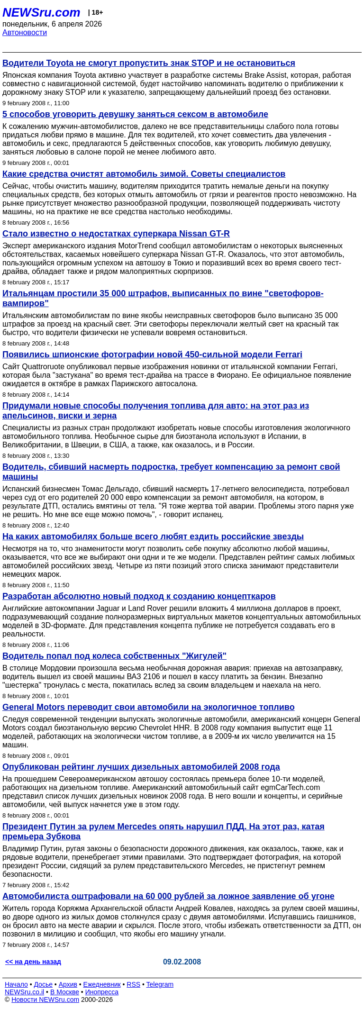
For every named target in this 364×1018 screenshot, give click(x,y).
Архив (68, 984)
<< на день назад (33, 961)
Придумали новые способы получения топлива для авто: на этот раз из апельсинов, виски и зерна (155, 410)
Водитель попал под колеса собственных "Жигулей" (114, 656)
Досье (43, 984)
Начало (16, 984)
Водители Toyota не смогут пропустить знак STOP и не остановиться (148, 63)
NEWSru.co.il (24, 992)
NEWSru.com (41, 12)
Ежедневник (102, 984)
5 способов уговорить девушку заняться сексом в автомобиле (135, 114)
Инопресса (102, 992)
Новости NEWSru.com (45, 999)
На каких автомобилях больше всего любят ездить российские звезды (153, 536)
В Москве (64, 992)
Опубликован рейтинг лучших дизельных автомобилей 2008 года (141, 767)
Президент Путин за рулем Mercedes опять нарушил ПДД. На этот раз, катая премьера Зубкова (163, 831)
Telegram (160, 984)
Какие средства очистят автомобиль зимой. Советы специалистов (143, 174)
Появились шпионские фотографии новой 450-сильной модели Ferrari (152, 354)
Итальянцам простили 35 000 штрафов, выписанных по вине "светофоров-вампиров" (163, 298)
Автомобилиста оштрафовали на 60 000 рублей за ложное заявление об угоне (168, 896)
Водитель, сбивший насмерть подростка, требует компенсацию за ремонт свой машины (171, 472)
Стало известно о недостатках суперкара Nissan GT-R (116, 233)
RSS (133, 984)
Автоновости (24, 32)
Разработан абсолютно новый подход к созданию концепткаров (139, 596)
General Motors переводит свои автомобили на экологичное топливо (148, 707)
